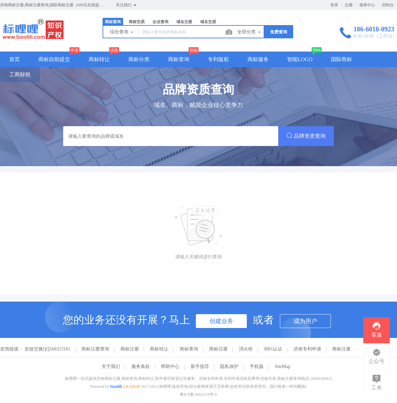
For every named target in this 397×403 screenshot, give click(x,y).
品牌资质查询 (306, 135)
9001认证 (273, 349)
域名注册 (184, 21)
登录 (334, 5)
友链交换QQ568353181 (47, 349)
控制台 (388, 5)
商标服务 (258, 59)
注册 (349, 5)
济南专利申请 (307, 349)
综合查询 (122, 32)
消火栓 (246, 349)
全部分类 (249, 32)
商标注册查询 (95, 349)
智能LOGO (299, 59)
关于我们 (111, 366)
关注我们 (126, 5)
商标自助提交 (54, 59)
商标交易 (137, 21)
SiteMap (282, 366)
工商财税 (19, 74)
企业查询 (160, 21)
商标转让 (99, 59)
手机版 (257, 366)
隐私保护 (229, 366)
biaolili (116, 386)
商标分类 (139, 59)
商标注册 (129, 349)
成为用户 (305, 321)
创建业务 (221, 321)
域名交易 (208, 21)
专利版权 (218, 59)
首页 (14, 59)
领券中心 (367, 5)
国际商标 (341, 59)
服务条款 (140, 366)
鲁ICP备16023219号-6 (198, 394)
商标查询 (113, 21)
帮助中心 (170, 366)
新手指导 (200, 366)
